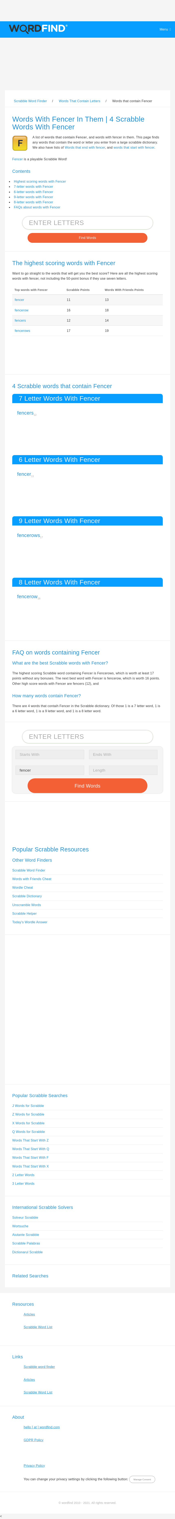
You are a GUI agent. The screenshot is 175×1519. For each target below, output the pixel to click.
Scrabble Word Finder (28, 870)
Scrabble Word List (38, 1327)
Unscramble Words (26, 905)
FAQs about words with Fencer (37, 207)
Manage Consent (142, 1479)
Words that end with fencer (85, 147)
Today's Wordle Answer (29, 922)
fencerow (21, 310)
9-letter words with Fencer (33, 197)
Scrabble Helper (24, 913)
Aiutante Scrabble (25, 1234)
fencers (20, 320)
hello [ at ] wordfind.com (42, 1427)
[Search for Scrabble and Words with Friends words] (87, 223)
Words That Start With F (30, 1157)
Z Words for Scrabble (28, 1114)
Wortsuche (20, 1226)
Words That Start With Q (30, 1149)
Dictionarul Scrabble (27, 1252)
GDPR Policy (33, 1440)
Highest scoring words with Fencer (40, 181)
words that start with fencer (134, 147)
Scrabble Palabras (26, 1243)
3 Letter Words (23, 1183)
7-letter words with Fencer (33, 186)
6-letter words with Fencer (33, 192)
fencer (19, 300)
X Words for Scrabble (28, 1123)
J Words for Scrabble (28, 1106)
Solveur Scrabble (25, 1217)
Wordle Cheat (22, 887)
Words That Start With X (30, 1166)
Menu (164, 29)
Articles (29, 1314)
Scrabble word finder (39, 1367)
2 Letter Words (23, 1175)
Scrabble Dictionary (27, 896)
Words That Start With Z (30, 1140)
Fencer (17, 159)
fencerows (22, 330)
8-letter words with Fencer (33, 202)
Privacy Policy (34, 1465)
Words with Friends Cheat (31, 879)
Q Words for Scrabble (28, 1132)
